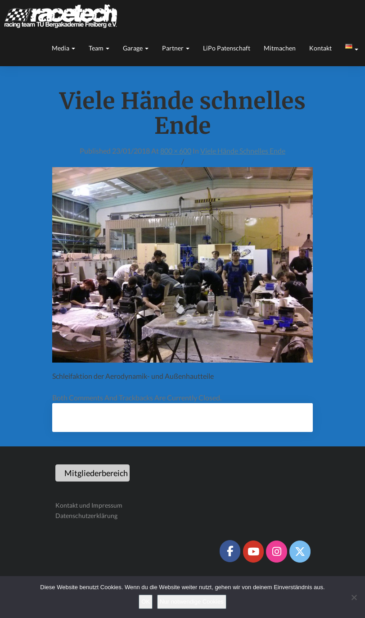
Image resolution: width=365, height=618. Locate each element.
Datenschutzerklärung (86, 515)
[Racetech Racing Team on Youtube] (253, 551)
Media (63, 48)
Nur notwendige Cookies (192, 601)
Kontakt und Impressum (88, 505)
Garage (136, 48)
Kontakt (320, 48)
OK (145, 601)
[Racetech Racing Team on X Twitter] (299, 551)
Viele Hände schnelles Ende (242, 150)
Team (99, 48)
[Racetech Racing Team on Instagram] (276, 551)
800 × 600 (175, 150)
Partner (175, 48)
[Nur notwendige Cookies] (353, 597)
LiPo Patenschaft (226, 48)
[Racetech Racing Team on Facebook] (230, 551)
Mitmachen (280, 48)
